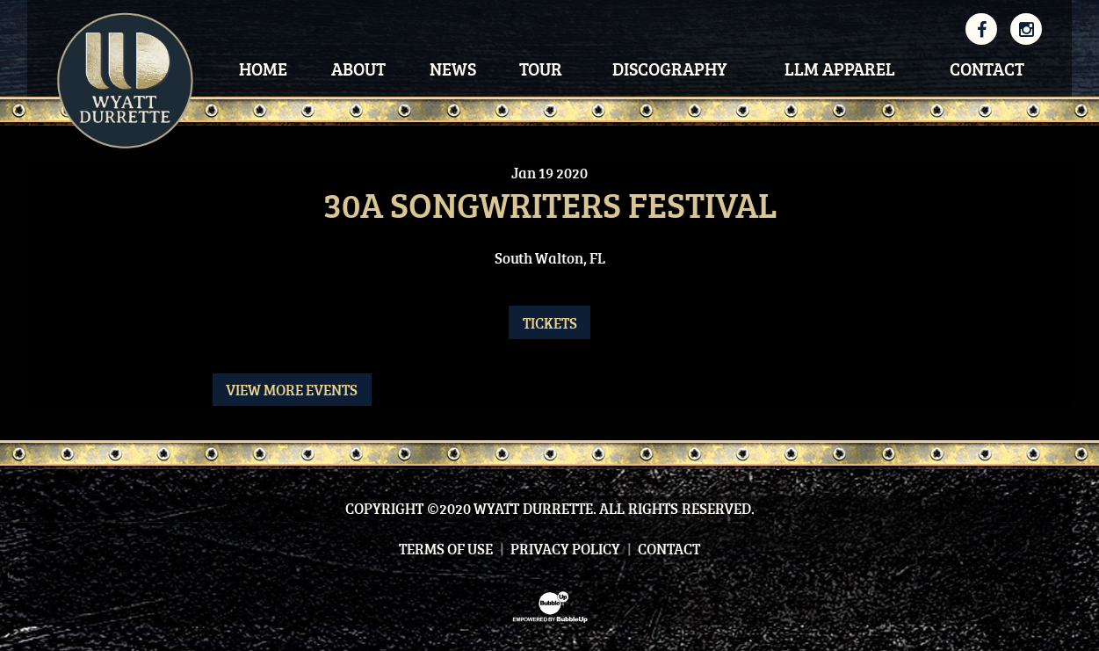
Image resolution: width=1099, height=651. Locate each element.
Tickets (550, 323)
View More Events (292, 390)
